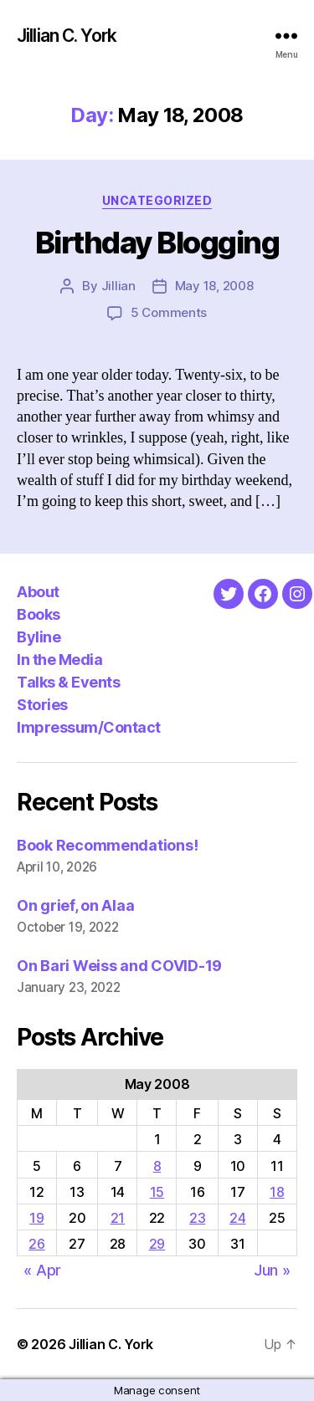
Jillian (118, 286)
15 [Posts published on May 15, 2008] (157, 1192)
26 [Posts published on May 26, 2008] (36, 1243)
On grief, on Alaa (75, 905)
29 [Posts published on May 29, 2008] (157, 1243)
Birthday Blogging (157, 242)
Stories (42, 704)
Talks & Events (68, 682)
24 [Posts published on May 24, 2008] (237, 1217)
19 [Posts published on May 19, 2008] (36, 1217)
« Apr (42, 1270)
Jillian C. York (66, 35)
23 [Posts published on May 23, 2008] (197, 1217)
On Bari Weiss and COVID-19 (119, 965)
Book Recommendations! (107, 845)
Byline (38, 637)
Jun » (272, 1270)
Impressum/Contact (89, 727)
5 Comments (169, 312)
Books (38, 614)
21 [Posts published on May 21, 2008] (118, 1217)
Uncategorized (157, 200)
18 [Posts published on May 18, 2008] (277, 1192)
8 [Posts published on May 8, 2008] (157, 1166)
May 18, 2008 (214, 286)
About (38, 592)
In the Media (59, 659)
